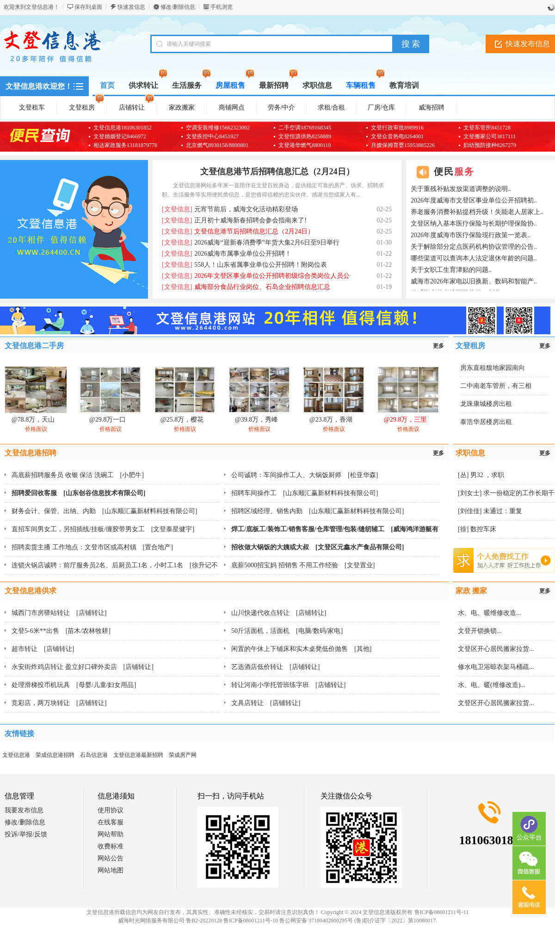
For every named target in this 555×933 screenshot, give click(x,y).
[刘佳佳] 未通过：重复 (490, 511)
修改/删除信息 (177, 7)
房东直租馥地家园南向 (492, 367)
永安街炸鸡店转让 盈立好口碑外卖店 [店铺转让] (83, 666)
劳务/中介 (282, 107)
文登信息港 (16, 755)
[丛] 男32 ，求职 (481, 475)
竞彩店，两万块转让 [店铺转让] (59, 703)
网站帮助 (110, 834)
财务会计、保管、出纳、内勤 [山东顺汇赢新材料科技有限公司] (104, 511)
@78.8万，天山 (33, 419)
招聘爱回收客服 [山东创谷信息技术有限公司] (78, 493)
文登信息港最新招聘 (138, 755)
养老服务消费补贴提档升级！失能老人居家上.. (477, 212)
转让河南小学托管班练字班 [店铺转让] (288, 684)
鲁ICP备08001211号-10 (250, 920)
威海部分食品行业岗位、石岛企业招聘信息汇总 (246, 286)
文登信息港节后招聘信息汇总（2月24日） (277, 171)
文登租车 (32, 107)
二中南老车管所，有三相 (495, 385)
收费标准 (110, 846)
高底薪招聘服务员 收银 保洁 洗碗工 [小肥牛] (78, 475)
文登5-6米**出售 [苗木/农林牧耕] (61, 630)
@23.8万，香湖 (330, 419)
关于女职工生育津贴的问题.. (451, 269)
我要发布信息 (24, 810)
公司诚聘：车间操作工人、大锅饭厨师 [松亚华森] (304, 475)
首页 (107, 85)
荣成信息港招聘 (55, 755)
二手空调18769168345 (304, 127)
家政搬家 (182, 107)
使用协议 (110, 810)
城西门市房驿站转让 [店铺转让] (59, 612)
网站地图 (110, 870)
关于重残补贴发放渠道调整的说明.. (461, 188)
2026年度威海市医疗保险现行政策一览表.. (470, 235)
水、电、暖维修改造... (489, 612)
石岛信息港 (94, 755)
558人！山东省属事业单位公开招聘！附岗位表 (244, 264)
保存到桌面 (88, 7)
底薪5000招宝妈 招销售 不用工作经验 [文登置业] (303, 565)
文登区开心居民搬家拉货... (496, 648)
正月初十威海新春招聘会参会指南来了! (234, 220)
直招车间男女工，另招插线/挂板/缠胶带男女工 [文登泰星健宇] (103, 529)
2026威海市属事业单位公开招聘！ (226, 253)
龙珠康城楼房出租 (486, 403)
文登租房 (86, 106)
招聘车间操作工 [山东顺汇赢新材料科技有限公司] (304, 493)
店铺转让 (136, 106)
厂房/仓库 (381, 107)
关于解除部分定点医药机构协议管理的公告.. (474, 246)
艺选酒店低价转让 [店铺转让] (275, 666)
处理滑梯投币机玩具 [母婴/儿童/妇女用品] (74, 684)
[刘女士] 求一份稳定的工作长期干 (506, 493)
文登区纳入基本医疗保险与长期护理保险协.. (474, 223)
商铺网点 (232, 107)
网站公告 (110, 858)
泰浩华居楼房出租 (486, 421)
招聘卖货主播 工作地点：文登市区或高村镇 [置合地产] (92, 547)
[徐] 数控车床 (477, 529)
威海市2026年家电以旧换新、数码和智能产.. (474, 281)
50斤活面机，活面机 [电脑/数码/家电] (287, 630)
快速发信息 (131, 7)
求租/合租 (331, 107)
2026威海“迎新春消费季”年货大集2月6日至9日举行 (250, 242)
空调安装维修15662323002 (218, 127)
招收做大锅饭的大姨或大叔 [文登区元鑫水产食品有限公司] (317, 547)
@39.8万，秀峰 (256, 419)
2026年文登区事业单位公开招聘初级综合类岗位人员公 (256, 275)
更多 (438, 346)
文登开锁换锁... (480, 630)
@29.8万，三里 (405, 419)
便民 (454, 171)
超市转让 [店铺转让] (43, 648)
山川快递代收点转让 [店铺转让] (278, 612)
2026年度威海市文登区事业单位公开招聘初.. (474, 200)
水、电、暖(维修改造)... (491, 684)
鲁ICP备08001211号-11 (441, 912)
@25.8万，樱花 (182, 419)
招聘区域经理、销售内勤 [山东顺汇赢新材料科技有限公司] (317, 511)
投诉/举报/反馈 (26, 834)
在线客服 (110, 822)
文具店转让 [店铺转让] (265, 703)
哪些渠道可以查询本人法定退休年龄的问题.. (474, 258)
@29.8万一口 (107, 419)
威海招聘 (431, 107)
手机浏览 (221, 7)
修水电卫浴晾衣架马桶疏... (496, 666)
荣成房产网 (183, 755)
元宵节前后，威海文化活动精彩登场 (230, 209)
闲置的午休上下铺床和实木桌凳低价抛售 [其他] (301, 648)
